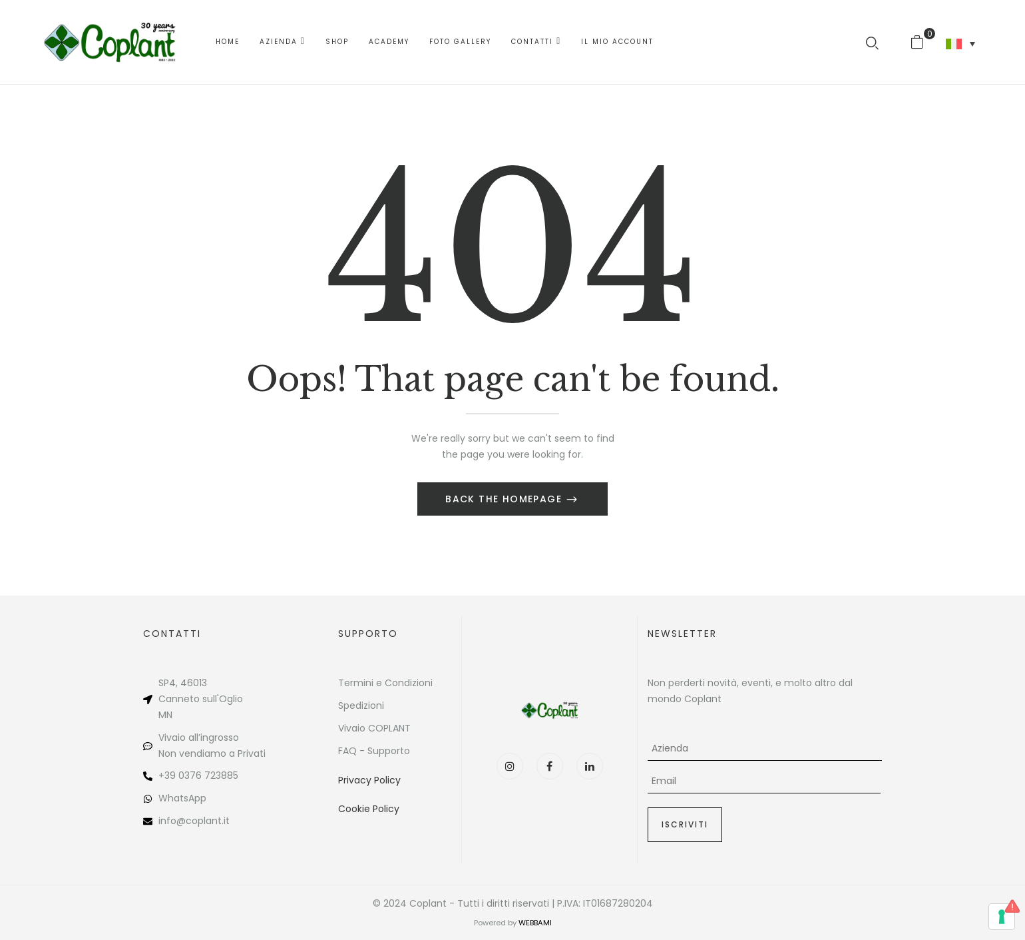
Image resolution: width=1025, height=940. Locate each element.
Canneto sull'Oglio (200, 698)
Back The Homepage (505, 499)
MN (165, 714)
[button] (922, 42)
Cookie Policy (368, 808)
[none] (960, 44)
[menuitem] (960, 44)
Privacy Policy (369, 780)
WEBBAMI (535, 922)
